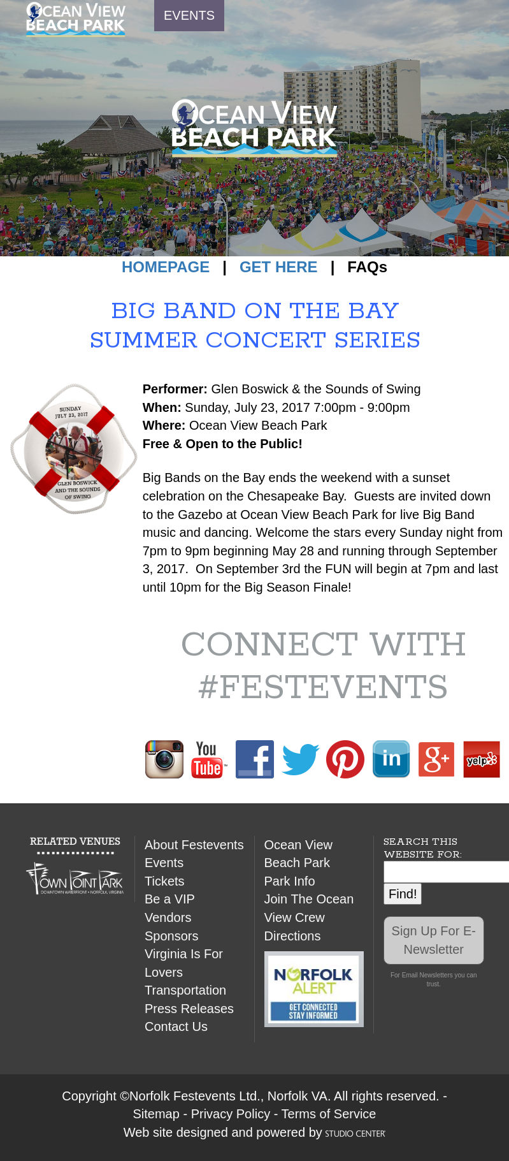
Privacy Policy (230, 1114)
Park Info (289, 881)
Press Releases (189, 1009)
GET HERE (279, 266)
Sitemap (156, 1114)
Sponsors (172, 936)
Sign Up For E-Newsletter (434, 940)
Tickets (165, 881)
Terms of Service (329, 1114)
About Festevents (194, 845)
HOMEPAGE (166, 266)
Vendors (168, 917)
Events (164, 863)
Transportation (185, 990)
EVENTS (189, 15)
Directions (292, 936)
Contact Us (176, 1026)
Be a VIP (170, 899)
